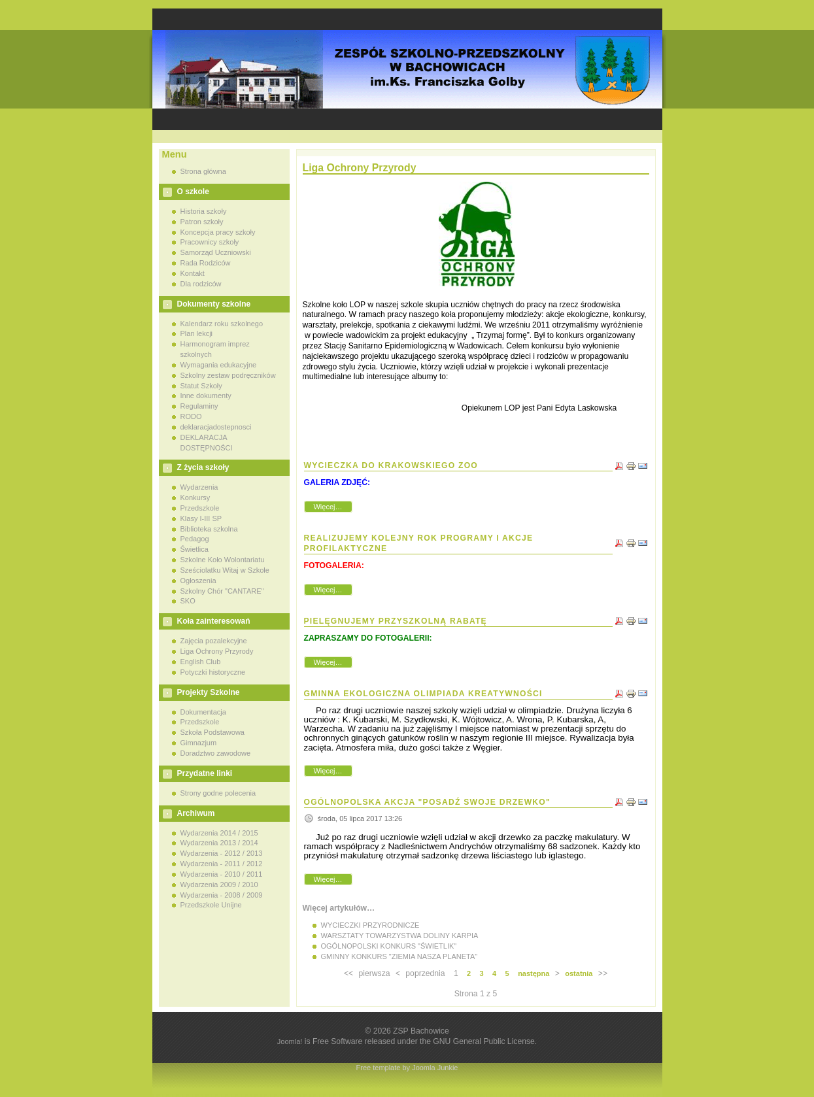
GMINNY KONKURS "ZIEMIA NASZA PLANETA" (399, 956)
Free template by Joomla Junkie (407, 1068)
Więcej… (327, 507)
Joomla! (290, 1041)
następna (533, 973)
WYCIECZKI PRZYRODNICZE (370, 925)
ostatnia (578, 973)
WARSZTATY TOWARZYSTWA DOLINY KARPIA (400, 935)
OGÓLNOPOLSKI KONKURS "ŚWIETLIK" (389, 946)
